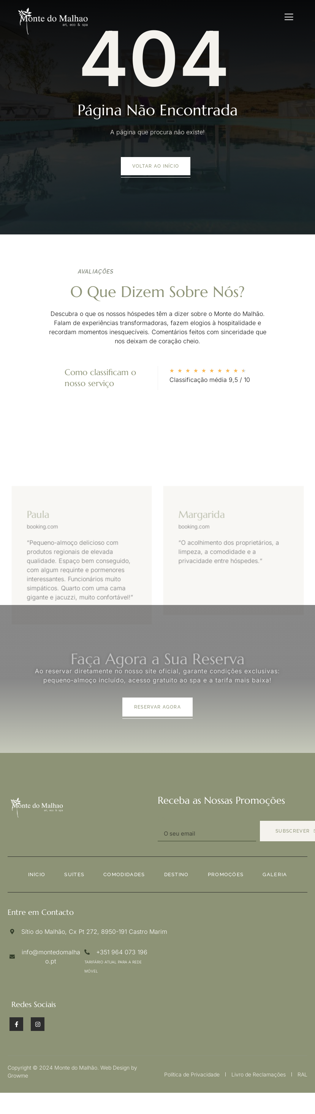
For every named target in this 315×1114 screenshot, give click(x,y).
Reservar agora (157, 707)
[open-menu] (289, 17)
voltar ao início (155, 166)
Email (166, 818)
